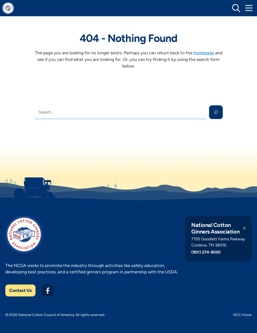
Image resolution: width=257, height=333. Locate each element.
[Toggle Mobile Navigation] (249, 8)
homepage (203, 52)
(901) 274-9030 (205, 252)
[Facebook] (48, 291)
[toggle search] (236, 8)
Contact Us (20, 290)
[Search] (216, 112)
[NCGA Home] (8, 8)
